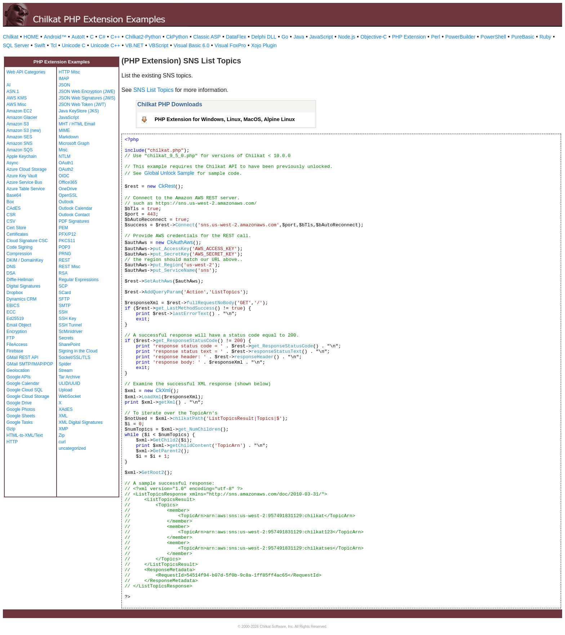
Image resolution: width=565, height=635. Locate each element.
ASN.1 (12, 91)
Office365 (68, 182)
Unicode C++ (105, 45)
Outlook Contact (74, 214)
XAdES (66, 409)
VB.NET (134, 45)
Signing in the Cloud (78, 351)
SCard (65, 292)
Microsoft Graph (74, 143)
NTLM (65, 156)
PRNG (65, 253)
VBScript (158, 45)
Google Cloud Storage (27, 396)
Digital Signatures (23, 286)
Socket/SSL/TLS (74, 357)
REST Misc (69, 266)
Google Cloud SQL (24, 389)
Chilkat (10, 37)
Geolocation (18, 370)
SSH (63, 312)
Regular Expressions (79, 279)
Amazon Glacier (21, 117)
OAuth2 (66, 169)
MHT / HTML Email (77, 123)
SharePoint (69, 344)
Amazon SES (19, 136)
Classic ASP (207, 37)
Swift (39, 45)
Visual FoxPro (230, 45)
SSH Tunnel (70, 325)
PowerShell (493, 37)
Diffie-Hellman (20, 279)
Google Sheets (20, 415)
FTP (10, 338)
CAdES (13, 208)
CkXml (163, 390)
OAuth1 (66, 162)
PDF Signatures (74, 221)
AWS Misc (16, 104)
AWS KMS (16, 98)
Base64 (13, 195)
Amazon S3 (17, 123)
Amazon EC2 (19, 111)
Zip (62, 435)
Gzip (10, 428)
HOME (31, 37)
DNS (10, 266)
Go (284, 37)
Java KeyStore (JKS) (79, 111)
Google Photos (20, 409)
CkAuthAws (180, 242)
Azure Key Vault (21, 175)
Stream (66, 370)
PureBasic (522, 37)
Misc (63, 149)
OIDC (64, 175)
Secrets (66, 338)
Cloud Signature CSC (27, 240)
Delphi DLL (263, 37)
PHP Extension (409, 37)
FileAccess (16, 344)
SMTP (65, 305)
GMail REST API (22, 357)
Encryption (16, 331)
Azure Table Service (25, 188)
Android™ (55, 37)
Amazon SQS (19, 149)
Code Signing (19, 247)
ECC (10, 312)
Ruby (545, 37)
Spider (65, 364)
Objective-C (373, 37)
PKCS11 (67, 240)
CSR (10, 214)
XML (63, 415)
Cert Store (16, 227)
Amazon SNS (19, 143)
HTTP (12, 441)
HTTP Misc (69, 72)
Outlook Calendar (75, 208)
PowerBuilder (460, 37)
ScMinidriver (71, 331)
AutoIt (78, 37)
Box (10, 201)
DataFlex (236, 37)
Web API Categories (25, 72)
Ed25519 (15, 318)
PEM (63, 227)
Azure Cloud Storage (26, 169)
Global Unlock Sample (169, 173)
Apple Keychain (21, 156)
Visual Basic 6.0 (191, 45)
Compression (19, 253)
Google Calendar (22, 383)
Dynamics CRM (21, 299)
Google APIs (18, 376)
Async (12, 162)
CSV (10, 221)
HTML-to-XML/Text (24, 435)
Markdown (69, 136)
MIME (64, 130)
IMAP (64, 78)
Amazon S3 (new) (23, 130)
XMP (63, 428)
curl (62, 441)
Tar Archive (69, 376)
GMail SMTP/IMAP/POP (29, 364)
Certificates (17, 234)
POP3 (64, 247)
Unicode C (73, 45)
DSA (10, 273)
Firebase (14, 351)
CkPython (177, 37)
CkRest (167, 186)
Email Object (18, 325)
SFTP (64, 299)
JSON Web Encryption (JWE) (87, 91)
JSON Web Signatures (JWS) (87, 98)
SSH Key (67, 318)
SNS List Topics (153, 90)
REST (64, 260)
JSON (64, 85)
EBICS (12, 305)
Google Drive (19, 402)
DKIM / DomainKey (24, 260)
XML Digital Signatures (81, 422)
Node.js (346, 37)
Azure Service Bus (24, 182)
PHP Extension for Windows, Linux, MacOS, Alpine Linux (225, 119)
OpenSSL (68, 195)
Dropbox (14, 292)
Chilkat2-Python (143, 37)
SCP (63, 286)
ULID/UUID (69, 383)
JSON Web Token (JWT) (82, 104)
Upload (65, 389)
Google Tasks (19, 422)
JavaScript (321, 37)
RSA (63, 273)
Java (298, 37)
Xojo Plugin (264, 45)
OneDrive (68, 188)
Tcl (53, 45)
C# (102, 37)
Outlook (66, 201)
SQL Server (16, 45)
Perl (435, 37)
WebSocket (70, 396)
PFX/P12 (67, 234)
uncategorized (72, 448)
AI (8, 85)
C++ (115, 37)
